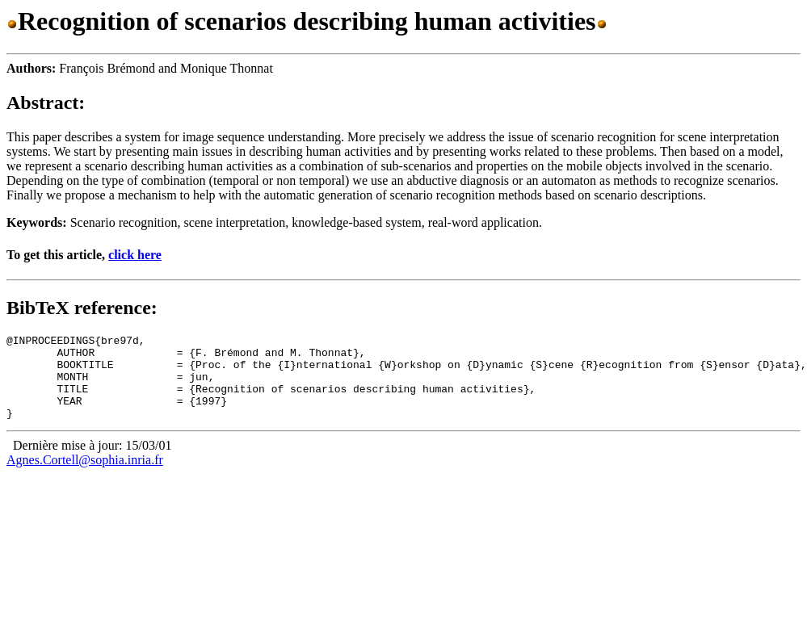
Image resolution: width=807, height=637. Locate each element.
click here (135, 255)
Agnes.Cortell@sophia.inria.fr (84, 477)
